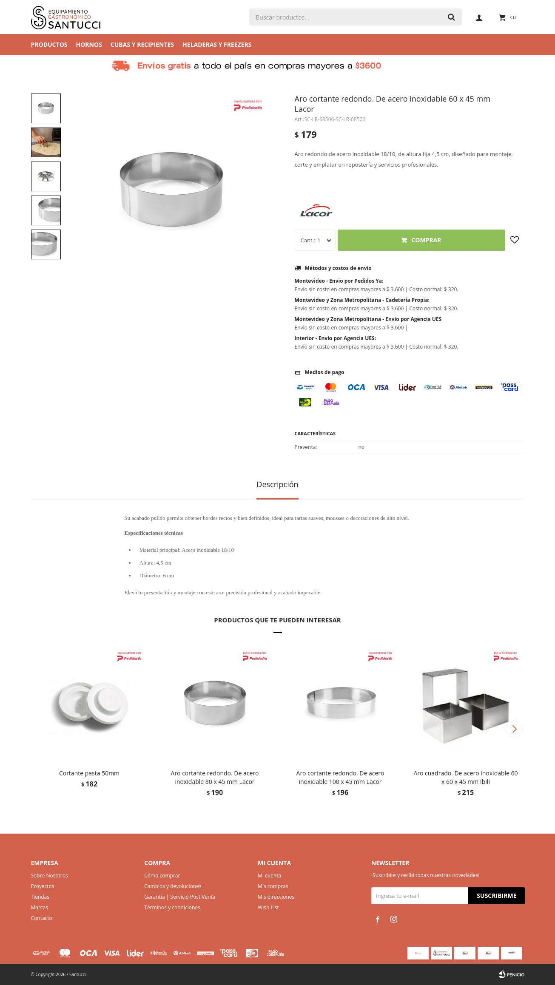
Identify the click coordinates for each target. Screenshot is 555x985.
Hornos (89, 44)
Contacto (41, 918)
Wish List (268, 907)
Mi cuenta (269, 875)
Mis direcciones (276, 896)
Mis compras (273, 886)
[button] (514, 729)
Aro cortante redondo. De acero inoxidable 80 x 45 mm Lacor (215, 777)
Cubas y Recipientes (142, 44)
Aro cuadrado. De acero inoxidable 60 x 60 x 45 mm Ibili (465, 777)
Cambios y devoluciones (172, 886)
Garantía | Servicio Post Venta (179, 896)
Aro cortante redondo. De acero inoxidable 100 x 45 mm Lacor (340, 777)
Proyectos (42, 886)
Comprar (426, 240)
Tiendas (40, 896)
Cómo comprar (162, 875)
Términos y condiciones (172, 907)
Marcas (39, 907)
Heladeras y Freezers (216, 44)
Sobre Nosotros (49, 875)
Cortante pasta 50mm (89, 773)
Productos (49, 44)
